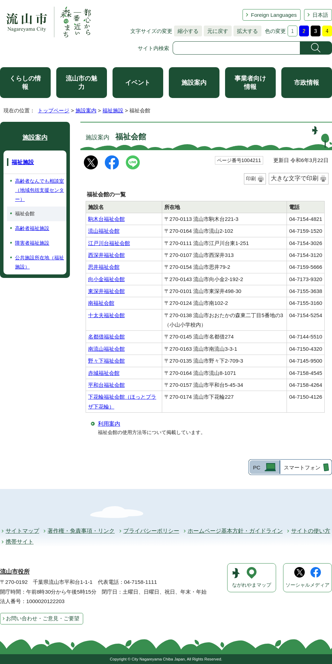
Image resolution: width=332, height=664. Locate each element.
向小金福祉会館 (106, 279)
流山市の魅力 (81, 82)
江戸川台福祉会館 (109, 243)
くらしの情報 (25, 82)
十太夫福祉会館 (106, 315)
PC (256, 467)
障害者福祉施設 (32, 243)
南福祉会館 (101, 303)
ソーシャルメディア (308, 585)
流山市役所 (15, 571)
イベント (137, 82)
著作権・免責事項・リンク (81, 531)
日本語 (320, 15)
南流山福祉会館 (106, 349)
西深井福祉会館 (106, 255)
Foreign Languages (274, 15)
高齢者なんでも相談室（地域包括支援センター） (39, 190)
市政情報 (306, 82)
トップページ (53, 110)
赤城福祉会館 (104, 373)
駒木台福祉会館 (106, 219)
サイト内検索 (153, 48)
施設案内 (194, 82)
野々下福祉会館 (106, 361)
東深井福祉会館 (106, 291)
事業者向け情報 (250, 82)
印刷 (251, 178)
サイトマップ (22, 531)
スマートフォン (302, 467)
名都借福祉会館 (106, 337)
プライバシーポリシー (151, 531)
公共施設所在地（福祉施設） (39, 262)
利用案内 (109, 424)
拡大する (245, 31)
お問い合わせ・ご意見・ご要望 (42, 618)
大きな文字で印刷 (294, 178)
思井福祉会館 (104, 267)
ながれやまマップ (251, 585)
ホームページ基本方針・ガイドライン (235, 531)
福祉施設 (112, 110)
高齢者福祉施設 (32, 228)
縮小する (186, 31)
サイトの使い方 (310, 531)
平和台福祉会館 (106, 385)
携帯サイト (20, 542)
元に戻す (216, 31)
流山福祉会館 (104, 231)
